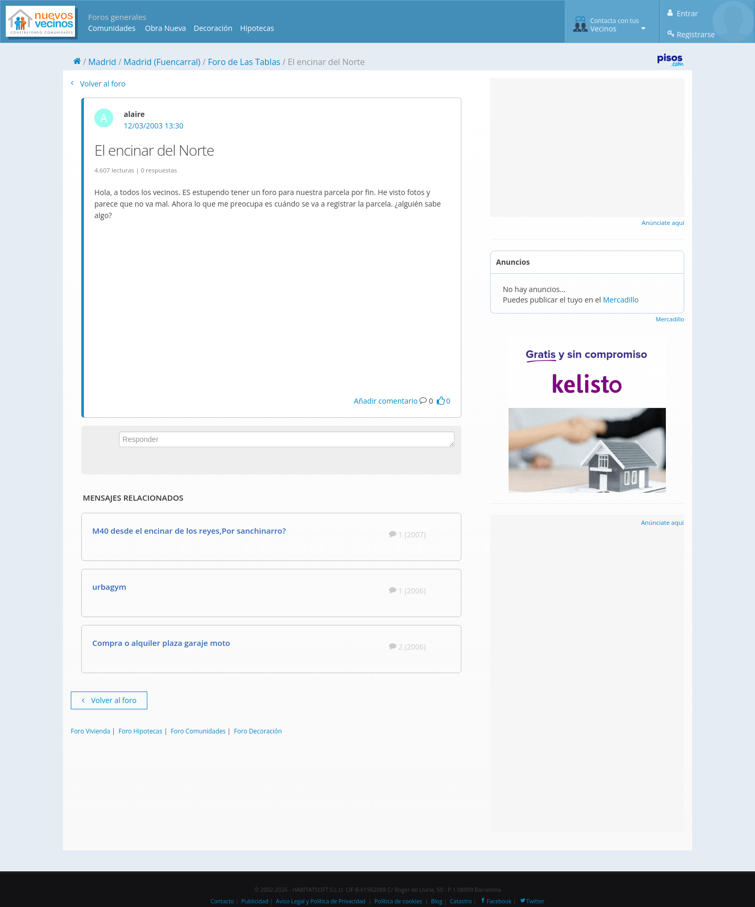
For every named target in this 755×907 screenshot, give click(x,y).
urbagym (109, 586)
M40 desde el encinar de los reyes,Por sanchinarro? (189, 530)
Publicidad (254, 901)
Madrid (102, 62)
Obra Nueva (165, 28)
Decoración (212, 28)
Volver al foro (98, 84)
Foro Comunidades (197, 731)
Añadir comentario (386, 401)
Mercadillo (621, 300)
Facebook (495, 901)
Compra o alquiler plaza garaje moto (161, 643)
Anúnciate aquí (663, 222)
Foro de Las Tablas (244, 62)
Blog (437, 901)
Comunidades (111, 28)
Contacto (222, 901)
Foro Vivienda (90, 731)
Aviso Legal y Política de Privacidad (320, 901)
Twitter (532, 901)
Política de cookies (398, 901)
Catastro (461, 901)
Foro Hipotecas (140, 731)
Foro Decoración (258, 731)
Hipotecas (257, 28)
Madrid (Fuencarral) (162, 62)
